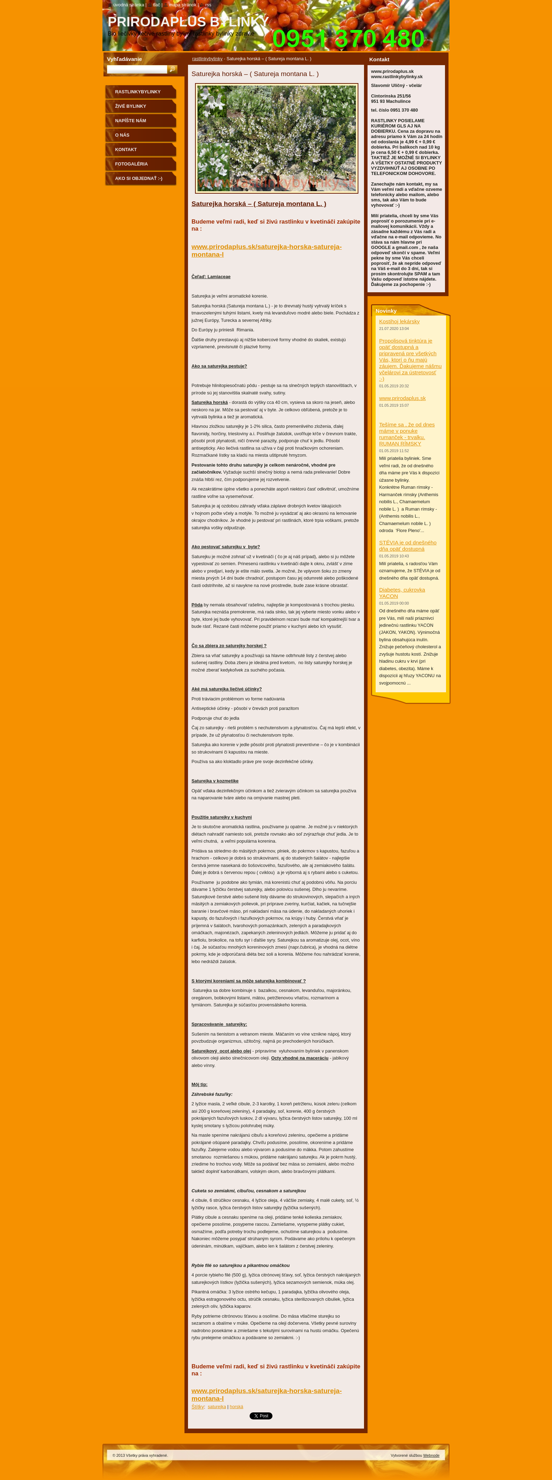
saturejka (217, 1406)
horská (236, 1406)
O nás (122, 135)
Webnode (431, 1455)
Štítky (198, 1407)
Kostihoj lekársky (399, 321)
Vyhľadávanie (124, 59)
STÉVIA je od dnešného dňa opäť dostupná (408, 545)
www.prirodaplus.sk (402, 398)
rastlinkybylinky (207, 58)
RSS (208, 4)
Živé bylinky (130, 106)
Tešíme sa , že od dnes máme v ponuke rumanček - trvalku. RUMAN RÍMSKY (407, 434)
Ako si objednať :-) (138, 178)
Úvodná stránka (128, 4)
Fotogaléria (131, 164)
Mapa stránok (182, 4)
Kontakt (126, 149)
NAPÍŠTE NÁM (130, 120)
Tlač (156, 4)
